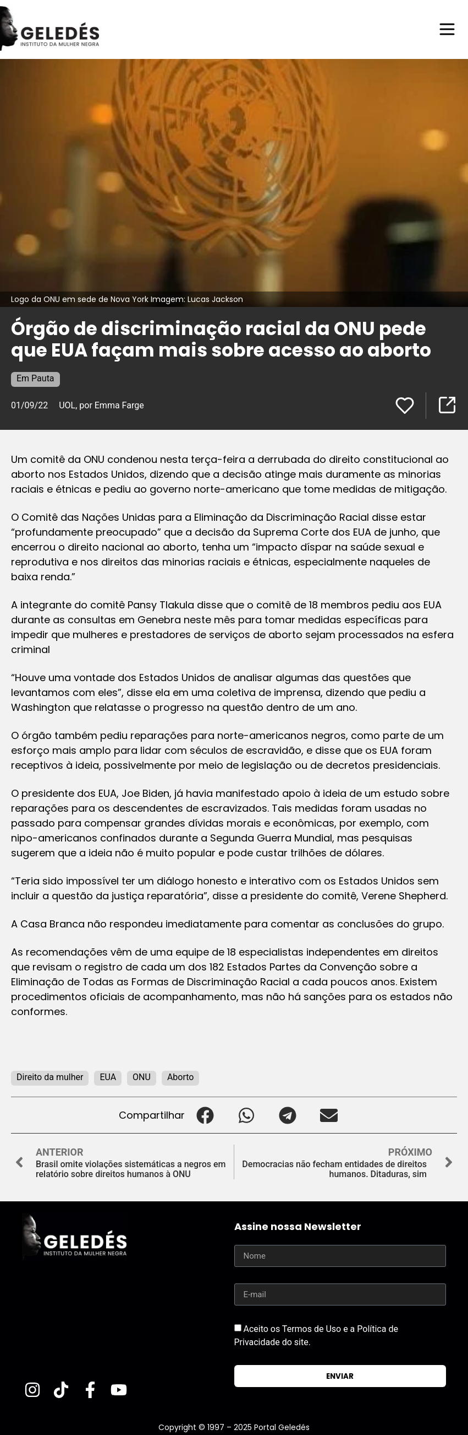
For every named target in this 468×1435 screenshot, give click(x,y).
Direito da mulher (49, 1077)
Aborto (180, 1077)
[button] (205, 1115)
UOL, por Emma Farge (101, 405)
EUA (108, 1077)
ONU (142, 1077)
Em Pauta (35, 378)
